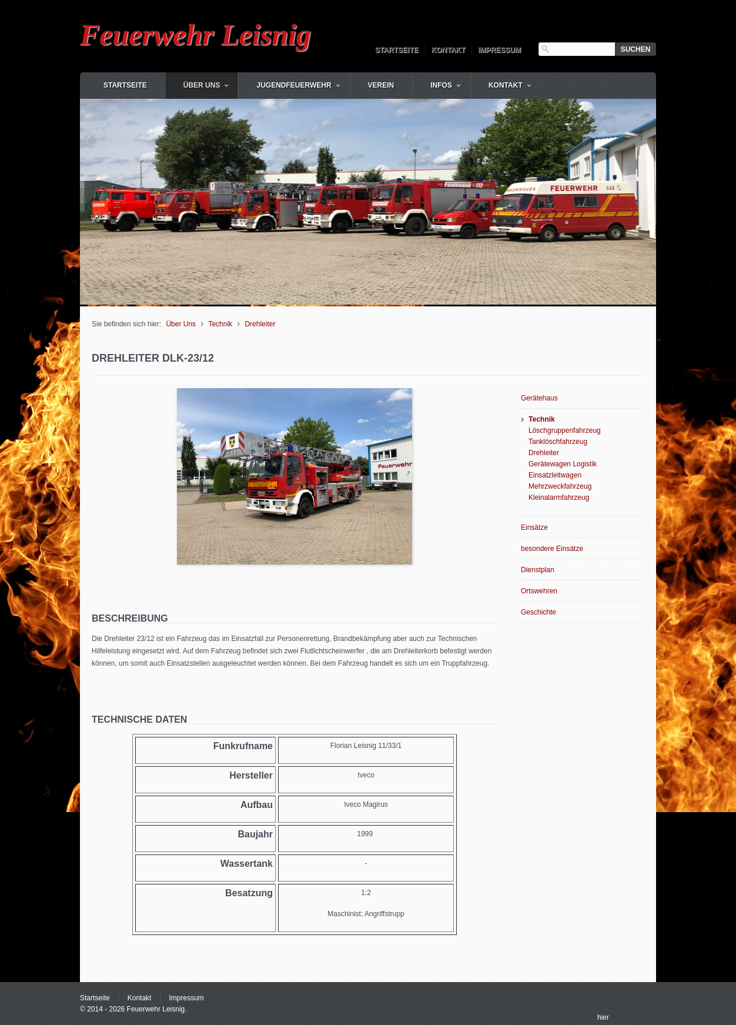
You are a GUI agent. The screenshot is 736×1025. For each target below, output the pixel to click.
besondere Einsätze (552, 549)
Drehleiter (260, 324)
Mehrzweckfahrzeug (559, 486)
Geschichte (538, 612)
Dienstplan (537, 570)
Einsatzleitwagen (554, 475)
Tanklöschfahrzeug (557, 442)
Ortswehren (539, 591)
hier (603, 1017)
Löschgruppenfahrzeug (564, 430)
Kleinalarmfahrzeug (558, 497)
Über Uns (201, 85)
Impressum (499, 50)
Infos (441, 85)
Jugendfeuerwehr (293, 85)
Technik (220, 324)
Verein (381, 85)
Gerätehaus (539, 398)
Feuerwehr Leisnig (195, 34)
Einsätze (534, 527)
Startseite (397, 50)
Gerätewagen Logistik (562, 464)
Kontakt (448, 50)
